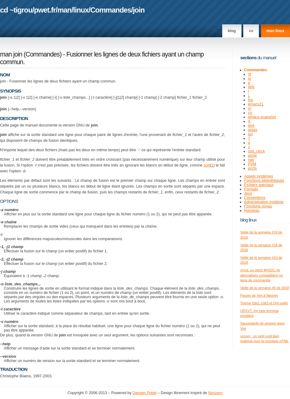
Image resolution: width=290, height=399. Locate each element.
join (138, 10)
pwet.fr (45, 10)
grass (252, 130)
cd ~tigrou (16, 10)
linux (81, 10)
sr (249, 78)
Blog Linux (248, 219)
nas (251, 160)
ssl (250, 134)
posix (252, 155)
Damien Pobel (144, 393)
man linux (275, 31)
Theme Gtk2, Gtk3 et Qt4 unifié (264, 303)
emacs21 (255, 104)
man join (11, 54)
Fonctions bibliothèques (264, 180)
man (64, 10)
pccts (252, 168)
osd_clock (256, 151)
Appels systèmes (258, 176)
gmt (251, 125)
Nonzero (215, 393)
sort (207, 165)
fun (250, 100)
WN (251, 87)
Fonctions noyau (258, 206)
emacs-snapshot (262, 117)
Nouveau (251, 210)
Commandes (110, 10)
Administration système (264, 202)
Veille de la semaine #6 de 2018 (264, 288)
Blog (232, 31)
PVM (252, 164)
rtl (249, 74)
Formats (251, 189)
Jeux (248, 193)
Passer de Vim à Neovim (259, 295)
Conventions (255, 198)
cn (250, 113)
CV (251, 31)
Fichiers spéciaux (259, 185)
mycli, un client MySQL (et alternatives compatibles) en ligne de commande (261, 275)
